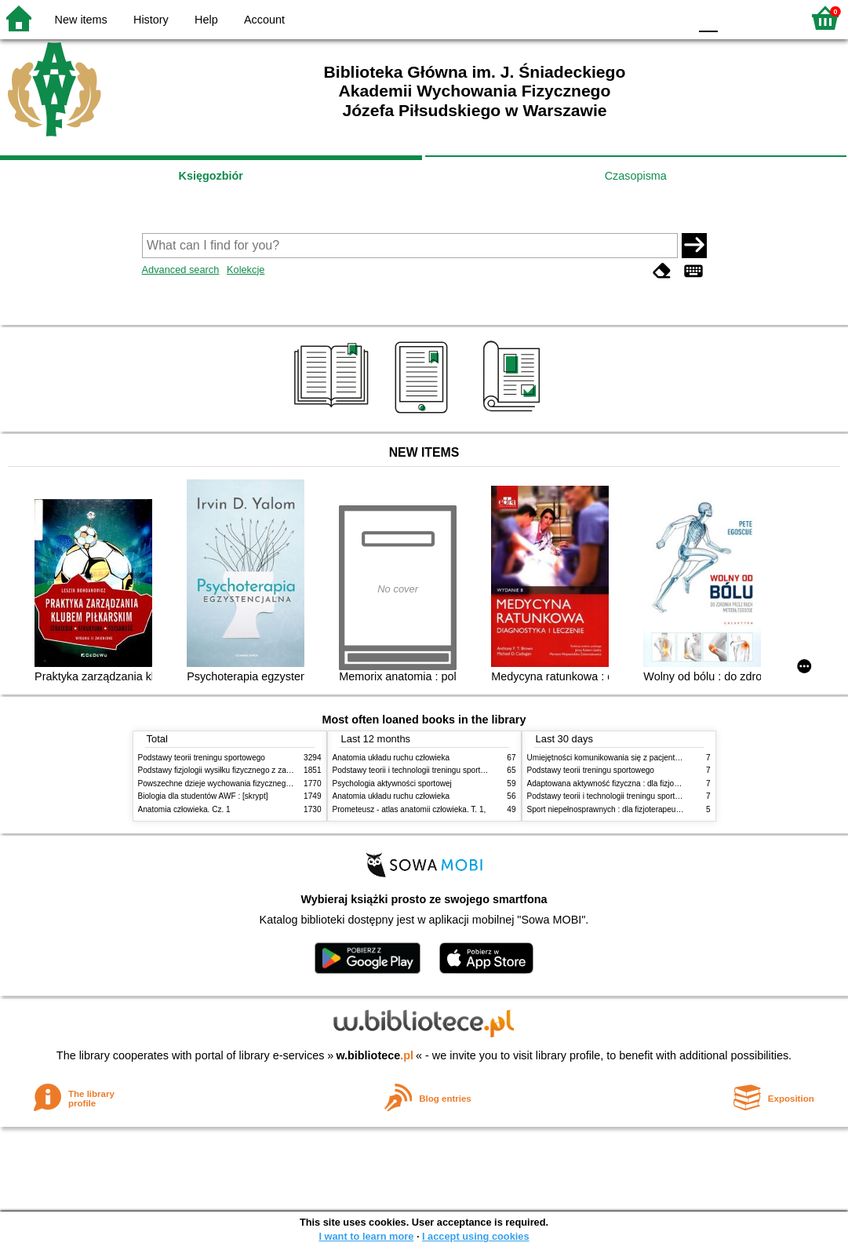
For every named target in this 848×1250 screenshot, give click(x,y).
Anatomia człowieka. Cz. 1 (184, 809)
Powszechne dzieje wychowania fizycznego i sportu (228, 783)
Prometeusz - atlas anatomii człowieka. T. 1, (409, 809)
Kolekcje (245, 269)
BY (672, 17)
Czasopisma (636, 175)
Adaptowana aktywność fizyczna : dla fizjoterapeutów (620, 783)
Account (264, 19)
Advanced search (181, 269)
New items (81, 19)
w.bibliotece (374, 1055)
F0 (708, 17)
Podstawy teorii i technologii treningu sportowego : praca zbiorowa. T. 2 (457, 770)
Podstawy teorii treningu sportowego (201, 757)
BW (609, 17)
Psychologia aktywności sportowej (392, 783)
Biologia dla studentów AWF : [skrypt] (203, 796)
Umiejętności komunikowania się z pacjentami (607, 757)
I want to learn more (365, 1236)
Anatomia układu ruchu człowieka (391, 757)
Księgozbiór (211, 175)
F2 (771, 17)
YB (639, 17)
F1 (735, 17)
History (151, 19)
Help (206, 19)
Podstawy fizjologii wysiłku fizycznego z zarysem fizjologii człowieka (256, 770)
